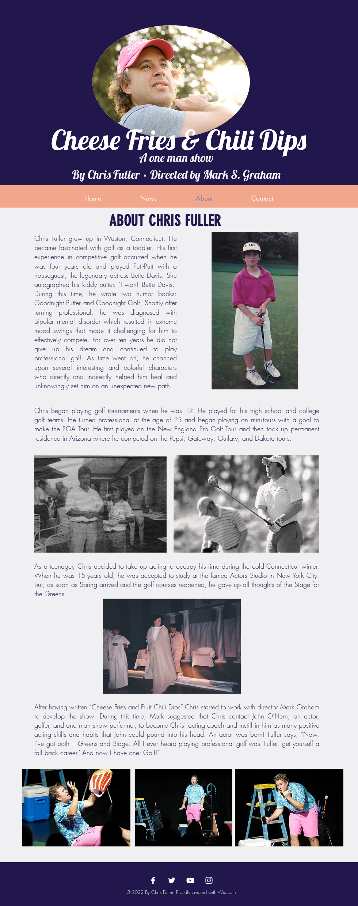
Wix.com (227, 892)
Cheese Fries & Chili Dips (178, 139)
